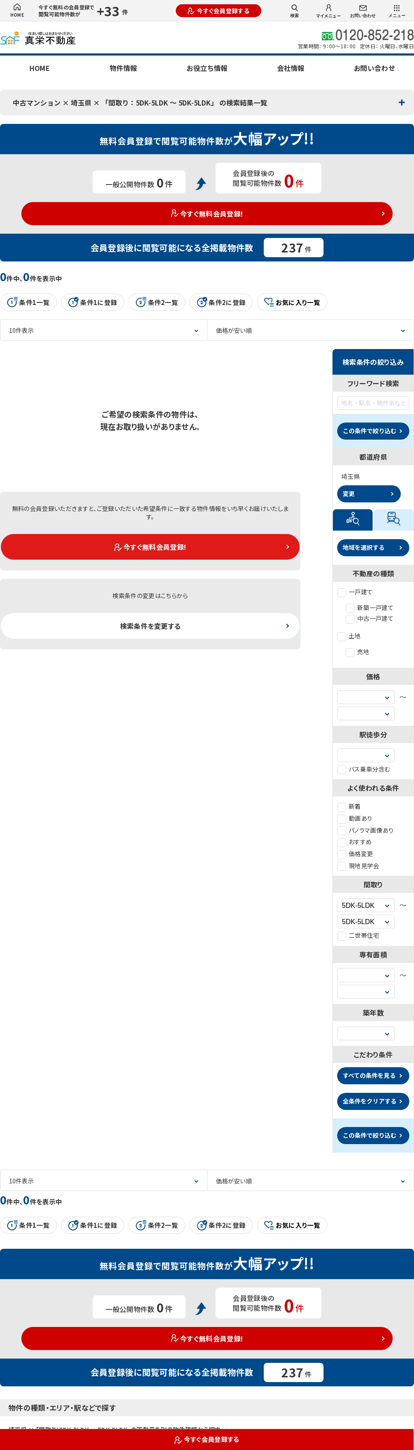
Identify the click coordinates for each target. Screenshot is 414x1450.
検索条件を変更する (150, 626)
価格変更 (355, 853)
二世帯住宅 (358, 935)
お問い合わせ (363, 12)
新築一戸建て (370, 607)
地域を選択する (364, 547)
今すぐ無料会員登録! (207, 213)
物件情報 (123, 68)
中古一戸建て (370, 618)
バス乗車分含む (363, 769)
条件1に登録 (92, 302)
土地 (349, 635)
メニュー (397, 11)
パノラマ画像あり (365, 830)
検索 (294, 11)
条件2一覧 (157, 302)
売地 (358, 651)
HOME (17, 10)
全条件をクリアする (370, 1101)
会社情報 (290, 68)
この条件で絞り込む (370, 430)
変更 (349, 493)
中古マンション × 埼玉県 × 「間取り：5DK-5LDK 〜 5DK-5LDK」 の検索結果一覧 (140, 102)
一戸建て (355, 591)
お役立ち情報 (207, 68)
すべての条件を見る (369, 1075)
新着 (349, 806)
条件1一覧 (28, 302)
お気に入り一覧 (292, 302)
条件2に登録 (221, 302)
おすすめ (354, 841)
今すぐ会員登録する (218, 10)
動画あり (354, 818)
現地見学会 (358, 865)
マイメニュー (329, 11)
